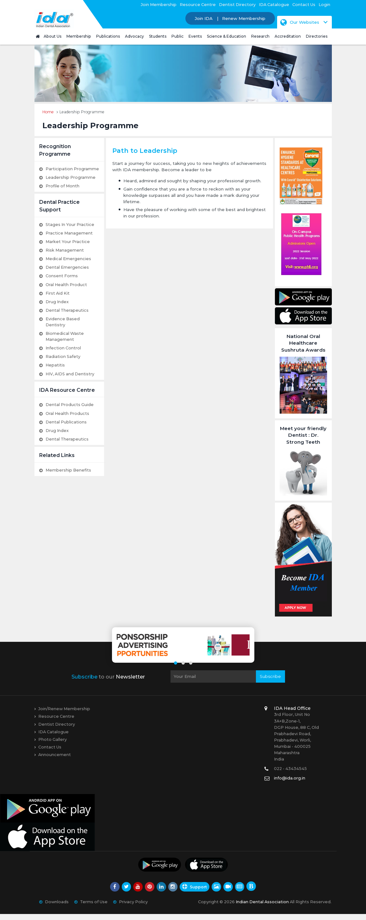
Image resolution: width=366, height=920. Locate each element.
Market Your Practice (68, 241)
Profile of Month (62, 186)
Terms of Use (94, 907)
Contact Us (303, 4)
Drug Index (57, 301)
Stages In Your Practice (70, 224)
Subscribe (270, 682)
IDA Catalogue (274, 4)
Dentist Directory (237, 4)
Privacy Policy (133, 907)
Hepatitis (55, 365)
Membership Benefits (68, 470)
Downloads (57, 907)
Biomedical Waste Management (65, 336)
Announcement (54, 760)
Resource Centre (198, 4)
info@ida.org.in (289, 784)
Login (324, 4)
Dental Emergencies (67, 267)
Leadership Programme (71, 177)
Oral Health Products (67, 413)
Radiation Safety (63, 356)
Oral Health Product (66, 284)
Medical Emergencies (68, 258)
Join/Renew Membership (64, 715)
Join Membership (159, 4)
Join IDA (204, 18)
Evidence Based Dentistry (63, 321)
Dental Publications (66, 422)
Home (48, 112)
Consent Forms (62, 275)
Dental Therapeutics (67, 310)
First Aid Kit (58, 293)
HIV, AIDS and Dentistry (70, 374)
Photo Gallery (52, 745)
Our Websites (299, 22)
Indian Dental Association (262, 907)
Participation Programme (72, 168)
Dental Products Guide (70, 404)
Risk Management (65, 250)
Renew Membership (243, 18)
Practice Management (69, 233)
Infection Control (63, 348)
